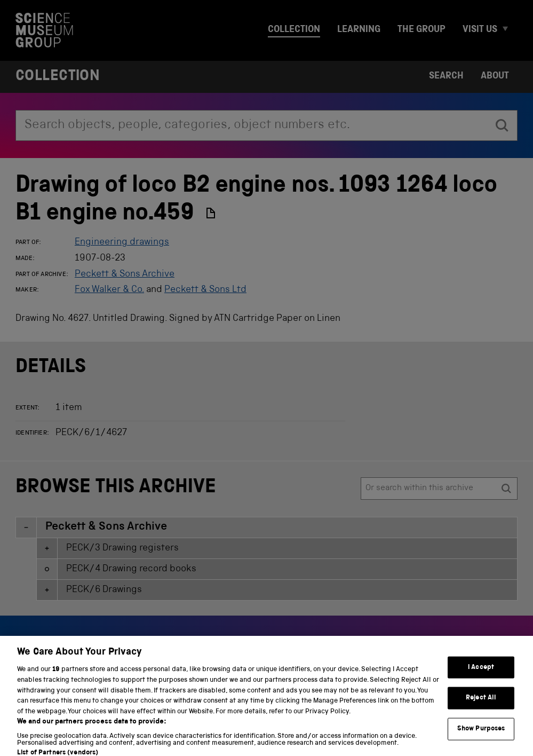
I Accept (481, 674)
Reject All (481, 704)
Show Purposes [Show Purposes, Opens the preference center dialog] (481, 735)
